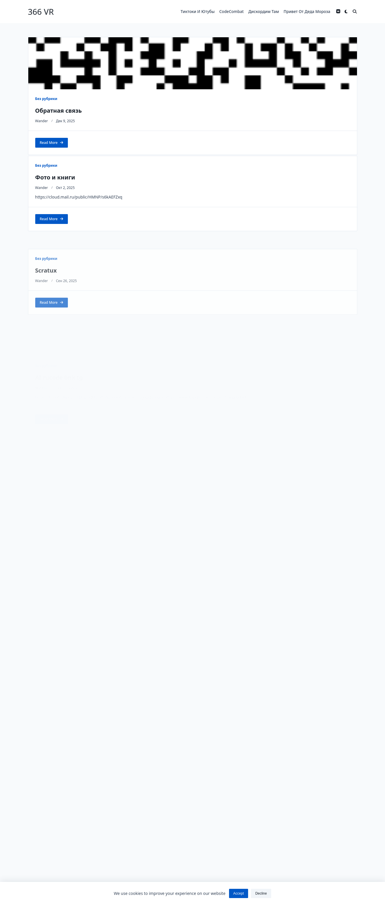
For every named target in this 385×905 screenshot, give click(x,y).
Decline (261, 893)
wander (41, 120)
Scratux (46, 307)
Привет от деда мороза (307, 11)
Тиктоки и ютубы (198, 11)
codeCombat (231, 11)
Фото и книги (55, 177)
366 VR (41, 11)
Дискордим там (263, 11)
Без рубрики (46, 98)
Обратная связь (58, 110)
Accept (238, 893)
